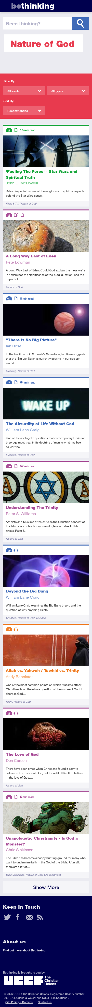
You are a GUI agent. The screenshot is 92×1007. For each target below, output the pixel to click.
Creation (11, 617)
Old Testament (52, 874)
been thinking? (23, 23)
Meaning (11, 370)
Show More (46, 887)
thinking (32, 6)
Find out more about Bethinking (24, 950)
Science (41, 617)
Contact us (45, 1002)
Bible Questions (15, 874)
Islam (9, 701)
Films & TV (12, 203)
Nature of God (28, 203)
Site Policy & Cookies (19, 1002)
